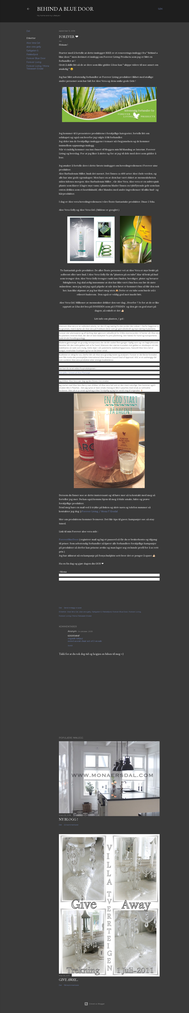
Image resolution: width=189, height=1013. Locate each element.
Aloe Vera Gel (33, 43)
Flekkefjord (32, 54)
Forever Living (33, 62)
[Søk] (160, 8)
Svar (70, 645)
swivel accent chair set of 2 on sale (85, 641)
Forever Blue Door (35, 58)
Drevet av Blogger (94, 1004)
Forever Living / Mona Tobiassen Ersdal (37, 67)
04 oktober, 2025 (85, 631)
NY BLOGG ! (68, 819)
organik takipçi (75, 638)
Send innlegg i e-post (73, 608)
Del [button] (28, 31)
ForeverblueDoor (69, 539)
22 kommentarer (71, 825)
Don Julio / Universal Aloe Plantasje (74, 372)
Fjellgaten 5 (32, 50)
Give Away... (68, 979)
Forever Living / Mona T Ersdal (100, 511)
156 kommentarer (71, 985)
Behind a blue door (65, 8)
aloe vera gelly (33, 46)
